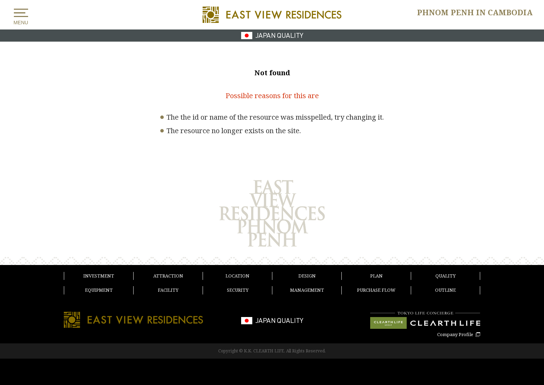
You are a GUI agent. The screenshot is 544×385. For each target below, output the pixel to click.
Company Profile (455, 334)
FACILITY (168, 290)
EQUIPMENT (99, 290)
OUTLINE (445, 290)
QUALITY (445, 276)
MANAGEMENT (307, 290)
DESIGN (307, 276)
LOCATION (237, 276)
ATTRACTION (168, 276)
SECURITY (237, 290)
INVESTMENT (98, 276)
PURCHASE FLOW (376, 290)
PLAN (376, 276)
